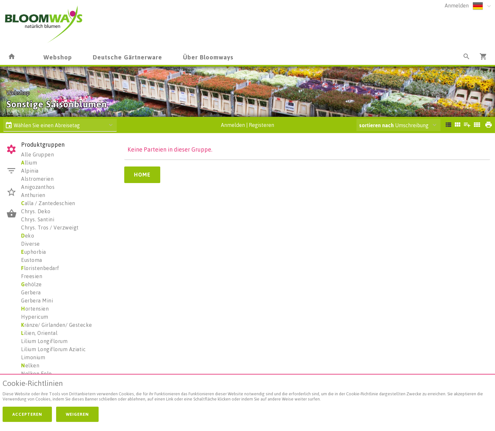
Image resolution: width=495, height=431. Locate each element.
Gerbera (31, 292)
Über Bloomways (208, 57)
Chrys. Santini (37, 219)
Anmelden (457, 5)
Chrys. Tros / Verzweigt (50, 227)
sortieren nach (377, 125)
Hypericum (34, 317)
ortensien (35, 308)
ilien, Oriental (39, 333)
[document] (247, 392)
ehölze (31, 284)
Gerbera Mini (37, 300)
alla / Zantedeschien (48, 203)
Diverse (30, 243)
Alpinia (30, 170)
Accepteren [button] (27, 414)
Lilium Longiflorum (44, 341)
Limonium (33, 357)
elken (30, 365)
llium (29, 162)
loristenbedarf (40, 268)
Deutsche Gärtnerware (127, 57)
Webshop (57, 57)
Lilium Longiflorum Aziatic (53, 349)
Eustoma (31, 260)
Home (142, 174)
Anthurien (33, 195)
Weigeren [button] (77, 414)
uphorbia (33, 252)
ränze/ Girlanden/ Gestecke (56, 325)
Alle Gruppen (37, 154)
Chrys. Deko (36, 211)
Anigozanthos (37, 187)
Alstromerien (37, 179)
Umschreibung (394, 125)
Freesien (31, 276)
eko (27, 235)
